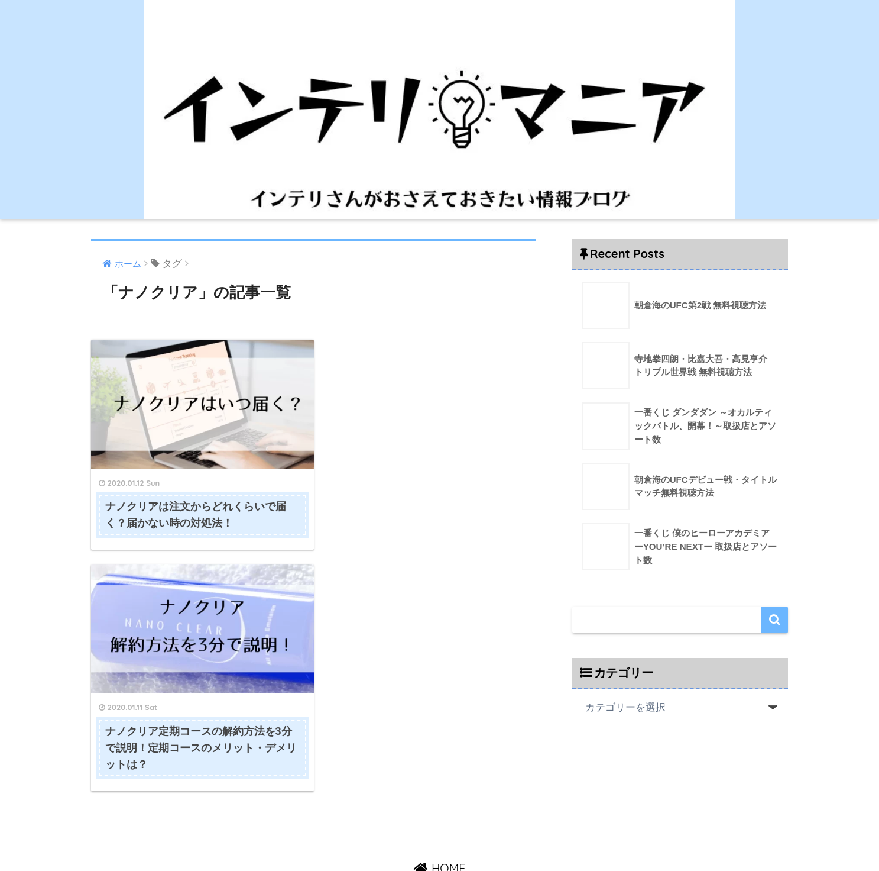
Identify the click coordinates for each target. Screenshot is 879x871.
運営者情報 (378, 836)
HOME (439, 811)
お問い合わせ (433, 836)
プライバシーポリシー (512, 836)
